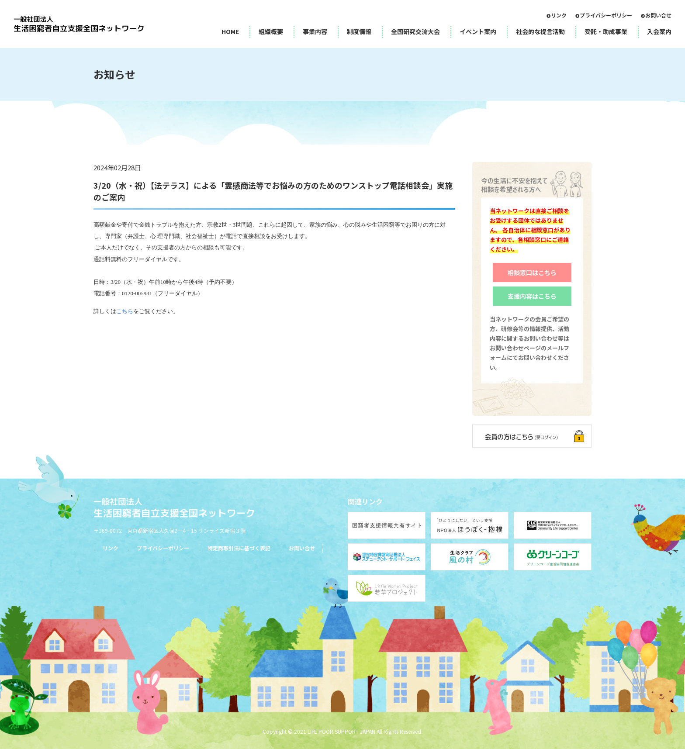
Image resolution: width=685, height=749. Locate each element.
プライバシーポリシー (606, 15)
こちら (124, 311)
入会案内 (659, 31)
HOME (230, 31)
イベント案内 (478, 31)
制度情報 (359, 31)
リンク (559, 15)
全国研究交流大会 (415, 31)
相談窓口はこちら (532, 272)
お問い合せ (658, 15)
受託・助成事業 (606, 31)
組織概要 (271, 31)
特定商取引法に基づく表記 (239, 548)
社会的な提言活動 (540, 31)
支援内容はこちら (532, 296)
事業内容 (315, 31)
